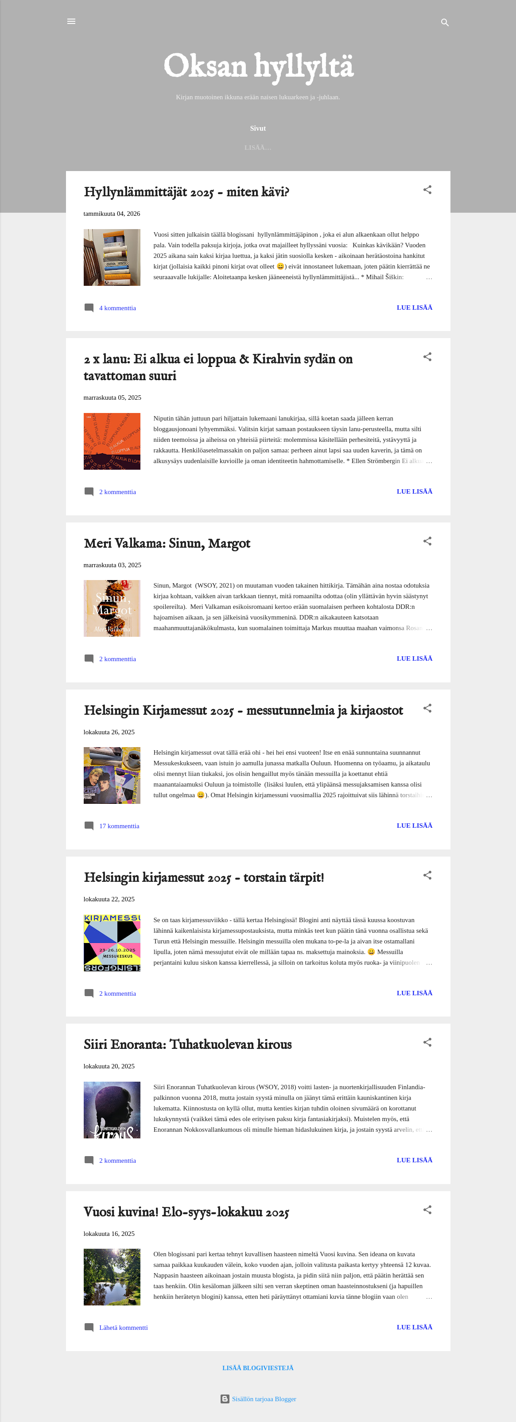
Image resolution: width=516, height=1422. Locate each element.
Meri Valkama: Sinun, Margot (167, 546)
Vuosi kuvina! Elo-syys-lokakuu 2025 (186, 1214)
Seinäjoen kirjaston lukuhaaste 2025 (258, 147)
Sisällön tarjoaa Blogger (258, 1399)
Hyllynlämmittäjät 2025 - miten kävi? (186, 194)
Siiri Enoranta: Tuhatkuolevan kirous (187, 1047)
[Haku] (445, 24)
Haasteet (363, 147)
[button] (427, 193)
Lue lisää (414, 309)
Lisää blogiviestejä (258, 1370)
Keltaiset (415, 147)
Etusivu (97, 147)
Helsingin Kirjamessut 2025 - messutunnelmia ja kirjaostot (243, 713)
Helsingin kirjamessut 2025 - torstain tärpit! (204, 880)
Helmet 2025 (149, 147)
